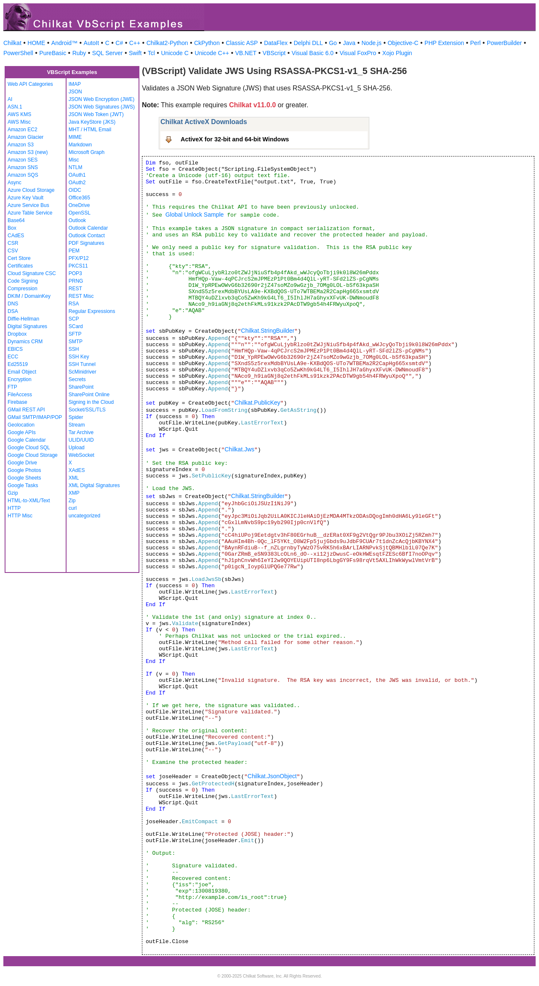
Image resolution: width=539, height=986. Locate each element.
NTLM (76, 167)
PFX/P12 (79, 258)
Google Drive (22, 463)
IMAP (75, 84)
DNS (13, 304)
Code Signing (23, 281)
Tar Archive (81, 432)
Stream (77, 425)
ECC (13, 357)
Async (14, 183)
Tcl (151, 53)
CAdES (16, 236)
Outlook (77, 220)
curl (73, 508)
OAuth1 (77, 175)
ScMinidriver (82, 372)
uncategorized (84, 516)
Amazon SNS (23, 167)
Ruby (79, 53)
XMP (74, 493)
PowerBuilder (504, 43)
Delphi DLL (308, 43)
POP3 (75, 273)
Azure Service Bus (28, 205)
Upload (77, 448)
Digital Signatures (27, 326)
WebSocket (81, 455)
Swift (135, 53)
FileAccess (20, 395)
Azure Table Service (30, 213)
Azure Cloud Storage (31, 190)
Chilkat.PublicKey (257, 402)
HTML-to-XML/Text (29, 501)
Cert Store (19, 258)
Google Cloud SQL (29, 448)
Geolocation (21, 425)
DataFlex (276, 43)
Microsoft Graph (86, 152)
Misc (74, 160)
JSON (75, 92)
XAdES (77, 470)
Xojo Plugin (397, 53)
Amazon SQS (23, 175)
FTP (12, 387)
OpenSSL (80, 213)
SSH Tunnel (82, 364)
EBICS (15, 349)
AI (10, 99)
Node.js (372, 43)
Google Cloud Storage (33, 455)
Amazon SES (22, 160)
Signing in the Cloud (91, 402)
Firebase (17, 402)
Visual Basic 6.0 (313, 53)
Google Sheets (24, 478)
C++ (134, 43)
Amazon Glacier (25, 137)
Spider (76, 417)
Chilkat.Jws (239, 449)
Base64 (16, 220)
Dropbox (17, 334)
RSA (74, 304)
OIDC (75, 190)
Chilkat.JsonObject (272, 776)
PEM (74, 251)
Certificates (20, 266)
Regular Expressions (92, 311)
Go (333, 43)
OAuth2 (77, 183)
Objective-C (402, 43)
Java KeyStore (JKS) (92, 122)
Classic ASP (242, 43)
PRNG (76, 281)
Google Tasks (23, 485)
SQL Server (107, 53)
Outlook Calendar (88, 228)
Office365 (79, 198)
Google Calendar (27, 440)
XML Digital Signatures (94, 485)
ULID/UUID (81, 440)
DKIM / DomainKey (29, 296)
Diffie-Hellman (23, 319)
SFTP (75, 334)
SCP (74, 319)
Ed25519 (18, 364)
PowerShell (18, 53)
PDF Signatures (86, 243)
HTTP (14, 508)
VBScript (274, 53)
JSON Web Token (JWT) (96, 114)
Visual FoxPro (357, 53)
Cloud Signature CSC (32, 273)
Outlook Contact (87, 236)
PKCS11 (78, 266)
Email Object (22, 372)
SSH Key (79, 357)
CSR (13, 243)
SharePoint (81, 387)
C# (119, 43)
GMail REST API (26, 410)
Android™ (64, 43)
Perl (475, 43)
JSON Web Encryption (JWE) (101, 99)
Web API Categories (30, 84)
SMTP (76, 342)
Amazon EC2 (22, 130)
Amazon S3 (21, 145)
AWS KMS (19, 114)
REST (75, 289)
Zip (72, 501)
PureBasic (52, 53)
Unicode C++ (212, 53)
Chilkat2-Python (167, 43)
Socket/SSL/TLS (87, 410)
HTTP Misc (20, 516)
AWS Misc (19, 122)
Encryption (20, 379)
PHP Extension (444, 43)
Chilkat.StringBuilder (267, 330)
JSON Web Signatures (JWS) (102, 107)
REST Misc (81, 296)
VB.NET (246, 53)
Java (349, 43)
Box (12, 228)
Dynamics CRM (25, 342)
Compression (22, 289)
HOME (36, 43)
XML (74, 478)
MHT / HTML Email (90, 130)
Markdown (80, 145)
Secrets (77, 379)
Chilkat (12, 43)
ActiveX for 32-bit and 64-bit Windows (235, 139)
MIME (75, 137)
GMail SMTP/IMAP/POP (35, 417)
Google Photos (24, 470)
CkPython (207, 43)
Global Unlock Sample (194, 214)
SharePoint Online (89, 395)
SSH (74, 349)
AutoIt (91, 43)
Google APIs (22, 432)
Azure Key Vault (25, 198)
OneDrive (79, 205)
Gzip (13, 493)
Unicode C (174, 53)
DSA (13, 311)
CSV (13, 251)
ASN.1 (15, 107)
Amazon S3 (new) (28, 152)
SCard (76, 326)
